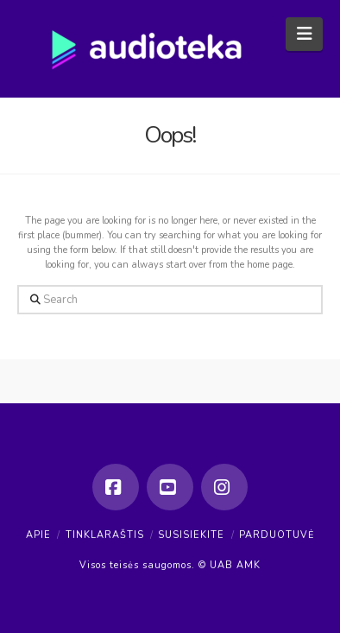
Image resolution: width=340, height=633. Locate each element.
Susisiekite (191, 535)
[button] (304, 34)
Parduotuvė (276, 535)
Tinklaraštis (105, 535)
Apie (38, 535)
